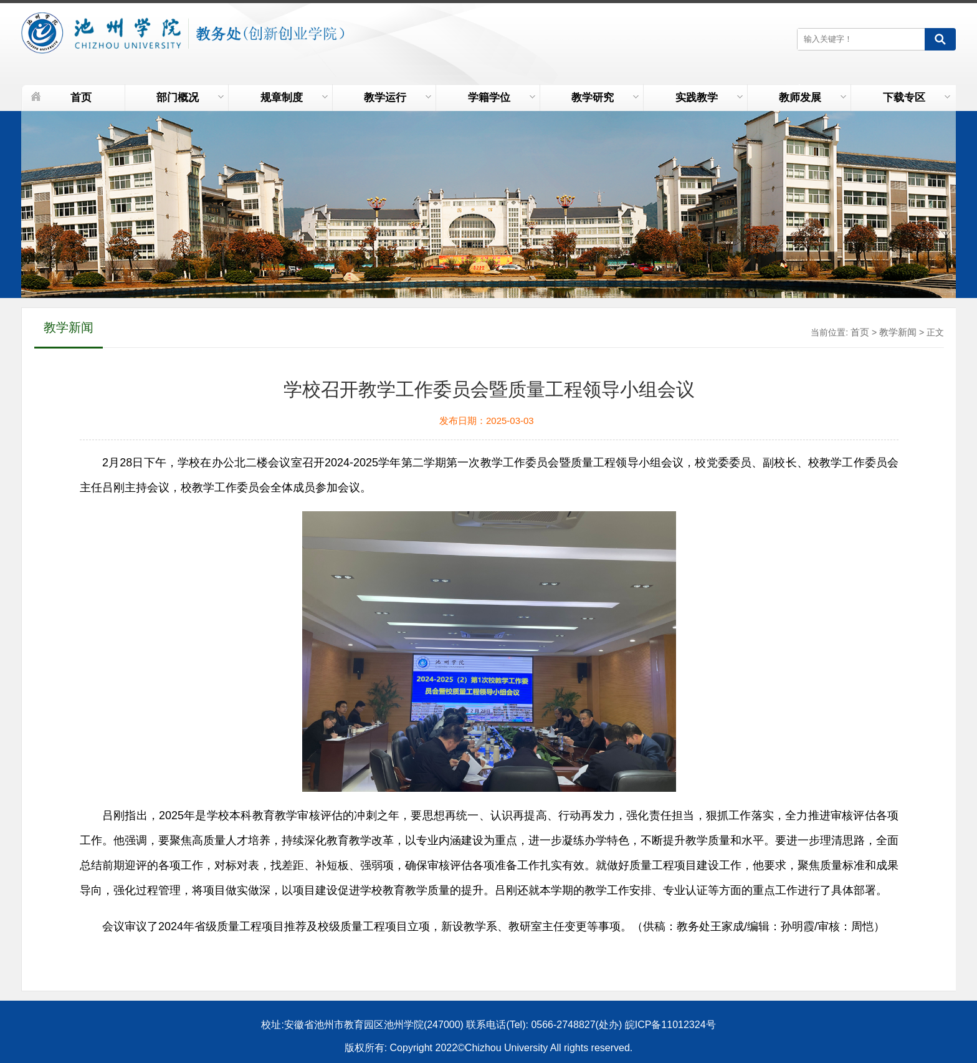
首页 (81, 97)
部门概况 (190, 97)
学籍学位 (501, 97)
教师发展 (812, 97)
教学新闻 (898, 332)
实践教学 (709, 97)
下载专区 (916, 97)
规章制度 (294, 97)
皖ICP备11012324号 (670, 1024)
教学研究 (605, 97)
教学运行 (397, 97)
